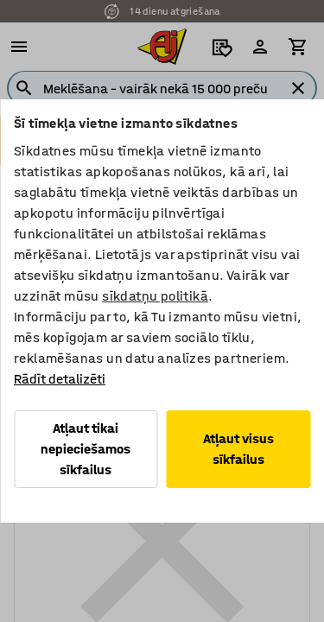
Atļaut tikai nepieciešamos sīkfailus (85, 449)
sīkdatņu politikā (155, 296)
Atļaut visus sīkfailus (238, 448)
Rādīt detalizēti (59, 379)
